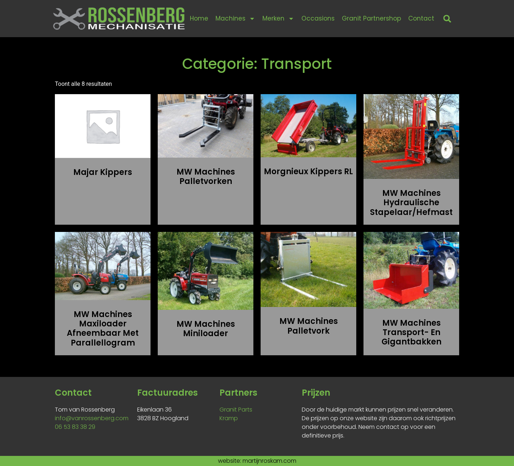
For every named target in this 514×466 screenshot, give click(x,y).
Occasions (318, 18)
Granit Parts (235, 409)
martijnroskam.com (269, 461)
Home (199, 18)
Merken (278, 18)
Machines (235, 18)
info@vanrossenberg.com (91, 418)
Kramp (228, 418)
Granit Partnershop (371, 18)
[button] (447, 18)
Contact (421, 18)
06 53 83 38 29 (75, 427)
